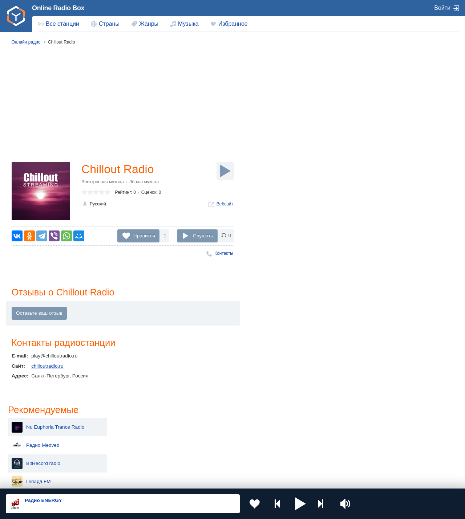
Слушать (203, 235)
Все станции (62, 24)
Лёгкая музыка (144, 181)
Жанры (148, 24)
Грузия (117, 460)
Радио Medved (388, 93)
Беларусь (29, 460)
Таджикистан (124, 435)
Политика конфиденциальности (166, 480)
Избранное (233, 24)
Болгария (302, 435)
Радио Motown (388, 184)
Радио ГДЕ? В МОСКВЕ (398, 148)
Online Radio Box (58, 8)
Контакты (223, 253)
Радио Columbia (389, 238)
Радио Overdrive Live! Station (404, 202)
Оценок (148, 192)
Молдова (211, 423)
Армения (211, 435)
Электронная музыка (102, 181)
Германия (302, 460)
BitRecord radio (388, 111)
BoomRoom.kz (387, 220)
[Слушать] (225, 171)
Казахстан (303, 423)
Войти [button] (442, 8)
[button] (300, 503)
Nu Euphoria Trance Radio (400, 75)
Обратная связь (222, 480)
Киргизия (29, 435)
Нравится (144, 235)
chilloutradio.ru (47, 366)
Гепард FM (383, 129)
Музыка (188, 24)
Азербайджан (216, 460)
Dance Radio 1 (387, 166)
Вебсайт (225, 204)
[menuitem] (58, 24)
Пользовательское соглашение (96, 480)
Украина (118, 423)
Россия (27, 423)
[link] (16, 16)
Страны (109, 24)
